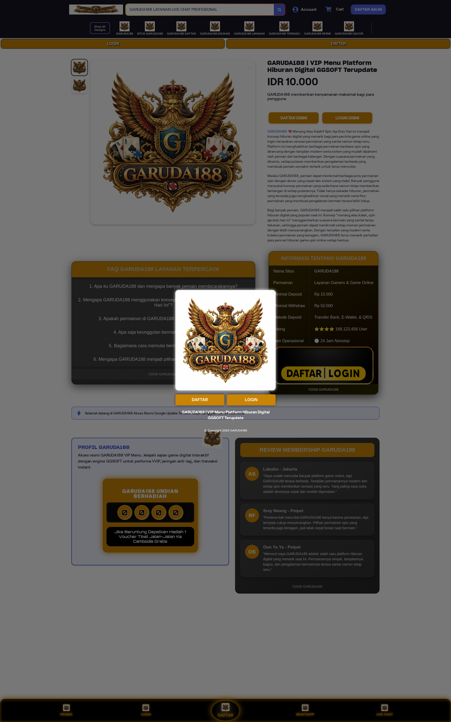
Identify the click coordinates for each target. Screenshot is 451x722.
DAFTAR (200, 400)
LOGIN (251, 400)
